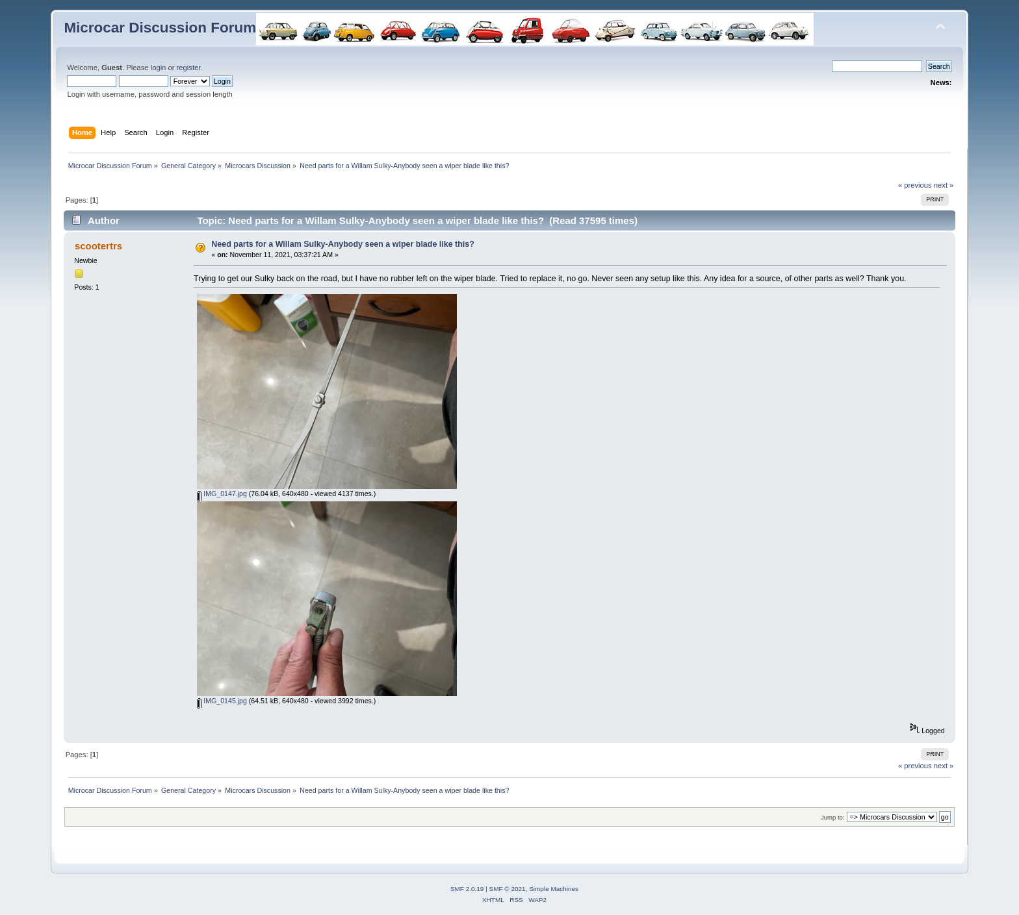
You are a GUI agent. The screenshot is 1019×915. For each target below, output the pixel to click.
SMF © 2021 (507, 888)
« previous (915, 185)
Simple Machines (553, 888)
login (158, 67)
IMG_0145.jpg (222, 701)
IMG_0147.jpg (222, 493)
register (189, 67)
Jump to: (833, 817)
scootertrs (98, 245)
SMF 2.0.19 (467, 888)
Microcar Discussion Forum (160, 27)
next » (944, 185)
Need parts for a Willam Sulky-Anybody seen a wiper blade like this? (342, 244)
